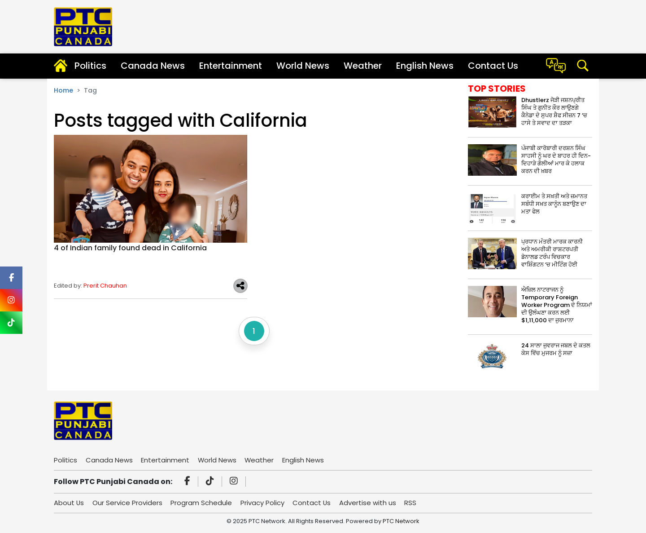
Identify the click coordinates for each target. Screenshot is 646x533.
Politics (90, 65)
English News (425, 65)
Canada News (153, 65)
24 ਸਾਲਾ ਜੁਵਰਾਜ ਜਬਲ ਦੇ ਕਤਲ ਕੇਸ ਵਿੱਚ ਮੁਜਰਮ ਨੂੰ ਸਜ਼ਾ (555, 349)
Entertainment (230, 65)
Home (63, 90)
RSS (412, 502)
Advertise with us (369, 502)
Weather (363, 65)
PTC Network (401, 521)
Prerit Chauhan (105, 285)
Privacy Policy (263, 502)
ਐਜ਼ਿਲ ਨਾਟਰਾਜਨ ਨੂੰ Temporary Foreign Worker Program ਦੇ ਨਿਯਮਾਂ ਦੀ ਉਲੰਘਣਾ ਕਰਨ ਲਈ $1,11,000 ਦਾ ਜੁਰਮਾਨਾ (556, 304)
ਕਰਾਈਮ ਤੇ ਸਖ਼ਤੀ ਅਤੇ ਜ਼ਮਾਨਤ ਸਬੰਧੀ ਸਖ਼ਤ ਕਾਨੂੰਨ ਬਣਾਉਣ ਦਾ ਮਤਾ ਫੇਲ (554, 204)
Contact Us (493, 65)
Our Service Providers (128, 502)
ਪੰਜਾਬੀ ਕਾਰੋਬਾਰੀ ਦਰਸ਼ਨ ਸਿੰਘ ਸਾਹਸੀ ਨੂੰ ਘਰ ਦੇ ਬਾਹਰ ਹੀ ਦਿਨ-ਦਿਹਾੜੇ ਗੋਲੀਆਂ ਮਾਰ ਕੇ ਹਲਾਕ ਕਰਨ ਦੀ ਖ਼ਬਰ (556, 159)
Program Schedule (202, 502)
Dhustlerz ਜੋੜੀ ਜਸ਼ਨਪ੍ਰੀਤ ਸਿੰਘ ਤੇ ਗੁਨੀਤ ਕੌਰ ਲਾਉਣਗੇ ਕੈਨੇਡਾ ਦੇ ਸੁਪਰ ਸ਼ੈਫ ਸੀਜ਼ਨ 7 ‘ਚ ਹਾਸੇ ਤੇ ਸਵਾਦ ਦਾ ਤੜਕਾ (554, 111)
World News (302, 65)
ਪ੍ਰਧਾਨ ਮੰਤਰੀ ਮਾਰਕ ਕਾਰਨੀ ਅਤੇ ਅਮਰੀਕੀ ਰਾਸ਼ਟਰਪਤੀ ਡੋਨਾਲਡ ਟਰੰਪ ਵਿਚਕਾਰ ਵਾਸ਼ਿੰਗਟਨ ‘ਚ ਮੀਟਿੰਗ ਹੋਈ (552, 253)
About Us (69, 502)
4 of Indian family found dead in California (130, 248)
